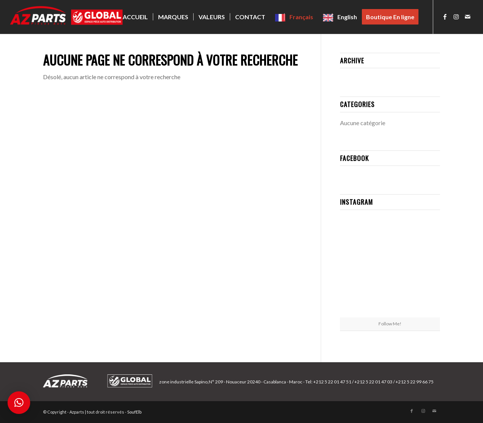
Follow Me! (389, 323)
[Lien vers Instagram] (456, 16)
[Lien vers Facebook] (445, 16)
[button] (19, 402)
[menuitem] (135, 17)
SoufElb (134, 411)
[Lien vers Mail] (467, 16)
